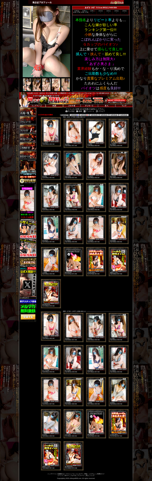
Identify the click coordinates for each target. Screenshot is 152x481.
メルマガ (73, 475)
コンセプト (79, 474)
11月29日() (74, 115)
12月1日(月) (94, 115)
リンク (92, 475)
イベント (60, 475)
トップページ (52, 474)
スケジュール (70, 474)
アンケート (81, 475)
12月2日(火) (104, 115)
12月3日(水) (113, 115)
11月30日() (84, 115)
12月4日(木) (123, 115)
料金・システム (90, 474)
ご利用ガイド (100, 474)
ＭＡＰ (67, 475)
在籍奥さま (61, 474)
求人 (87, 475)
